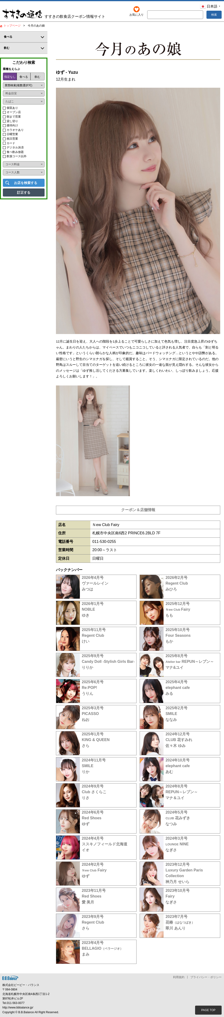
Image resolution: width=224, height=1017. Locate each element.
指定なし (10, 76)
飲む (37, 76)
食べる (23, 76)
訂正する (23, 192)
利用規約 (178, 977)
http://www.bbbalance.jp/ (17, 1007)
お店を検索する (25, 183)
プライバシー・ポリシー (206, 977)
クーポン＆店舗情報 (138, 510)
